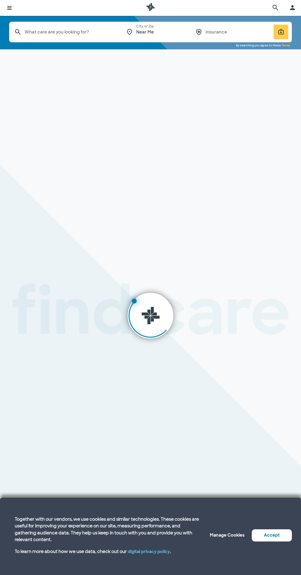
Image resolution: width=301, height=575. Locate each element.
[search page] (275, 8)
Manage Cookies (227, 535)
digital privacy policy (149, 551)
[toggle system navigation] (9, 8)
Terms (286, 45)
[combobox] (71, 32)
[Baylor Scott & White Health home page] (150, 8)
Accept (272, 535)
